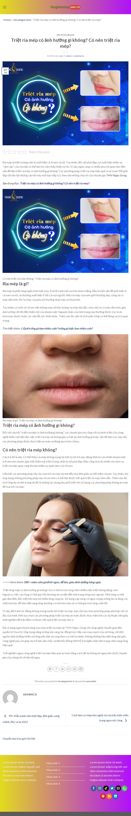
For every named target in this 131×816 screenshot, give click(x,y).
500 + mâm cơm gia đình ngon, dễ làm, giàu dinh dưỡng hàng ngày (62, 582)
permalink (91, 681)
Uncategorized (22, 19)
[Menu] (5, 7)
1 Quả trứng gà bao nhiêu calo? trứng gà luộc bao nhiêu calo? (57, 328)
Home (7, 19)
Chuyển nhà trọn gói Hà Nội (19, 738)
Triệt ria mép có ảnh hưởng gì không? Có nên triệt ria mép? (55, 183)
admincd (79, 56)
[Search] (127, 7)
